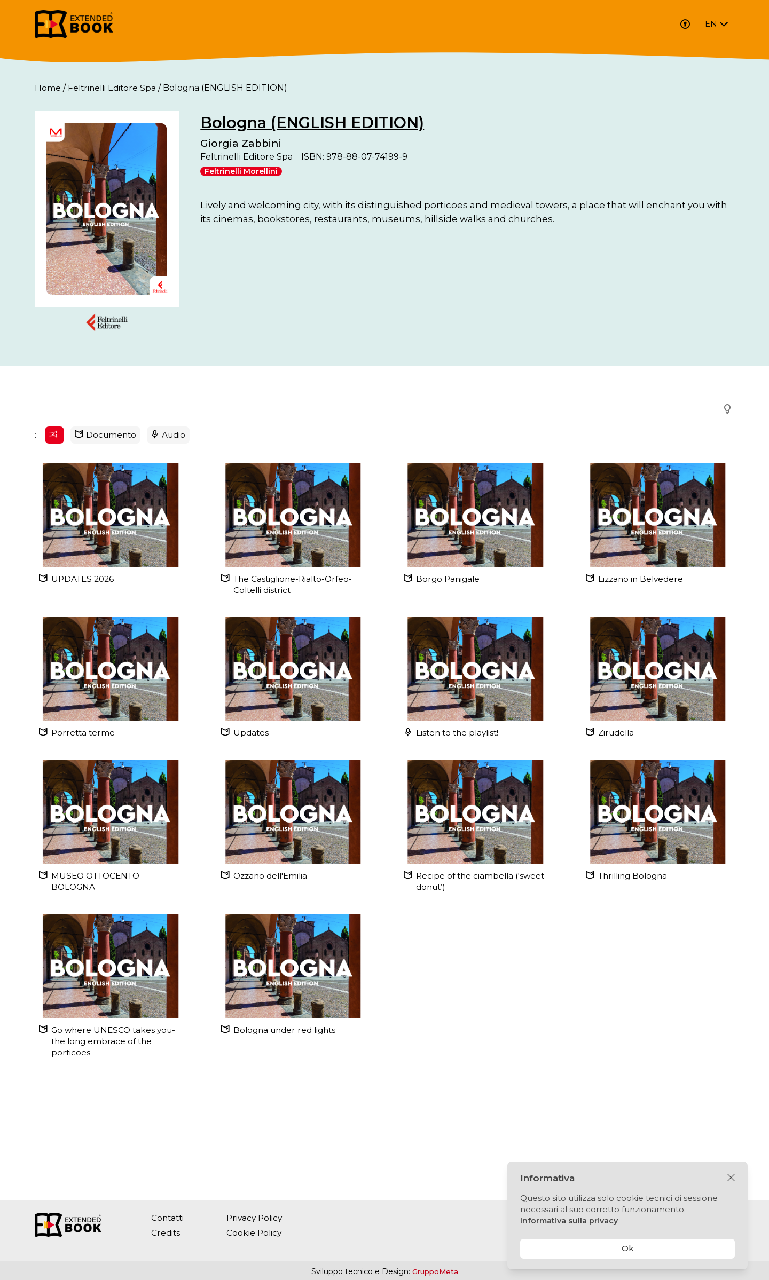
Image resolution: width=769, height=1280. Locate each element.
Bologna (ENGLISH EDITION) (377, 122)
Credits (166, 1233)
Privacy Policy (258, 1218)
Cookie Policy (257, 1233)
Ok (628, 1248)
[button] (724, 491)
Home (48, 88)
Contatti (168, 1218)
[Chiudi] (731, 1178)
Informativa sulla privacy (570, 1220)
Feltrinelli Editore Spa (114, 88)
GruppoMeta (435, 1271)
